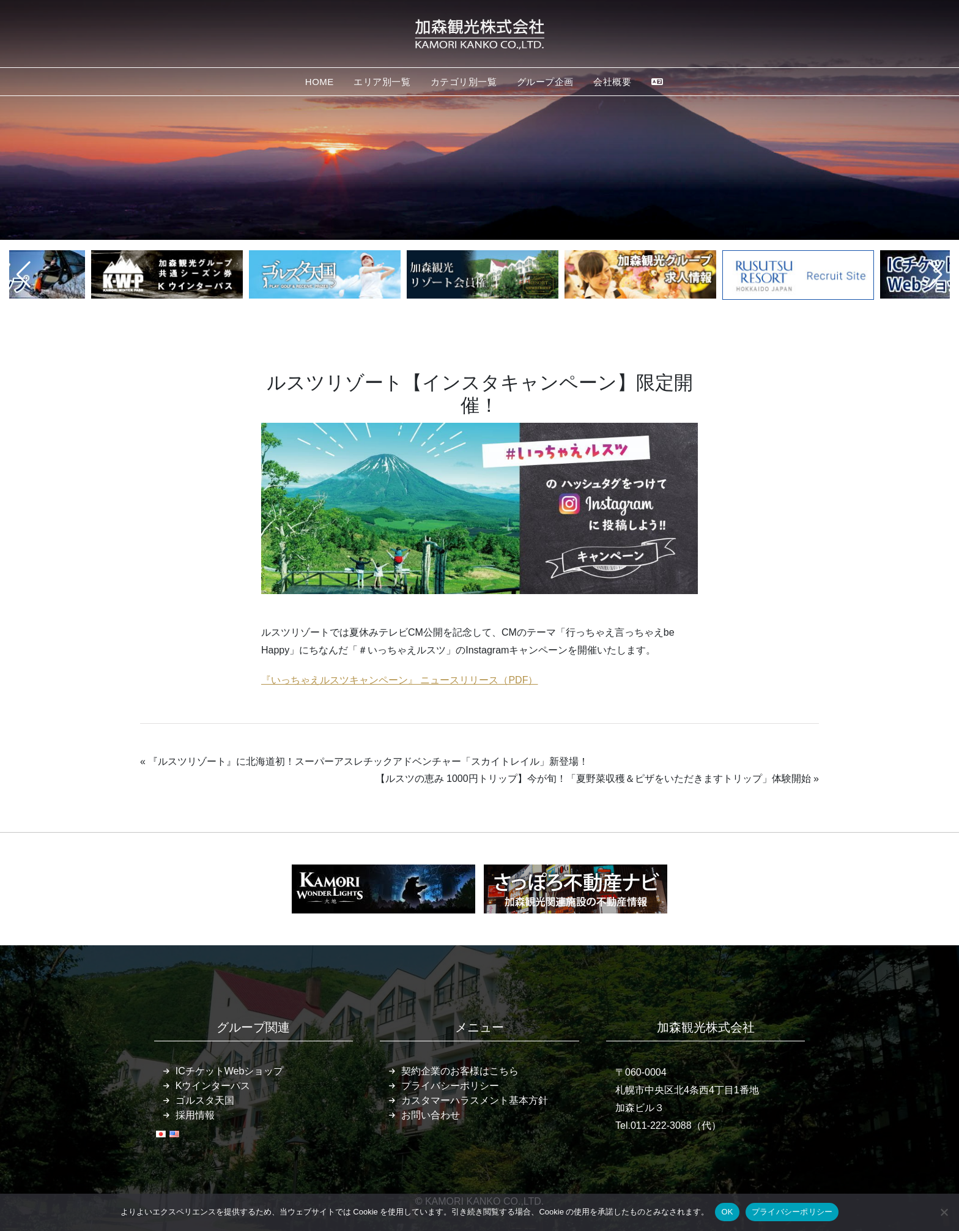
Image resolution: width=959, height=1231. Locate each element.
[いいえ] (944, 1212)
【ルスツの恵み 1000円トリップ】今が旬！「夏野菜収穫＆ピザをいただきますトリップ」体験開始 (593, 778)
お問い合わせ (430, 1115)
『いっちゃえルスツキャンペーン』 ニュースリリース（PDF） (399, 680)
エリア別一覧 (382, 81)
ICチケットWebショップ (230, 1071)
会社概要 (612, 81)
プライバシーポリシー (450, 1085)
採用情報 (195, 1115)
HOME (319, 81)
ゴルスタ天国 (205, 1100)
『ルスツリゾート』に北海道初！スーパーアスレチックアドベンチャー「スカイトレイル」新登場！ (368, 761)
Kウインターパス (213, 1085)
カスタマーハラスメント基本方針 (474, 1100)
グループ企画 (545, 81)
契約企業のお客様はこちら (460, 1071)
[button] (23, 274)
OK (727, 1211)
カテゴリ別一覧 (464, 81)
